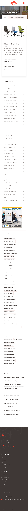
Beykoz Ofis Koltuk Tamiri (9, 112)
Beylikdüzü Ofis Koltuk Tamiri (10, 115)
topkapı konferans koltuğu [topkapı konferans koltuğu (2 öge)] (9, 342)
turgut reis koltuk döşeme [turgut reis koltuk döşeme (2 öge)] (9, 354)
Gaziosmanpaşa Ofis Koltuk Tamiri (11, 141)
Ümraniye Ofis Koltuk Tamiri (10, 191)
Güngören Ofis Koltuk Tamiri (10, 144)
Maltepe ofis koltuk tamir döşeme (11, 406)
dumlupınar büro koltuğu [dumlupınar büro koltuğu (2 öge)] (9, 256)
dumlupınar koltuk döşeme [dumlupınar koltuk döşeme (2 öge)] (9, 259)
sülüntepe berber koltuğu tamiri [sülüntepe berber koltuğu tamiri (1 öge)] (10, 333)
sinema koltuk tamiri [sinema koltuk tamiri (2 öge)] (8, 330)
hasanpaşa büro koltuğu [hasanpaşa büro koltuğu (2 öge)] (8, 308)
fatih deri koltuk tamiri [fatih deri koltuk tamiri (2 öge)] (8, 287)
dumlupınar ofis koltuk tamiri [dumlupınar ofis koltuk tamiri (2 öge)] (9, 265)
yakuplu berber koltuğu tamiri (10, 59)
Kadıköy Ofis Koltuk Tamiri (9, 147)
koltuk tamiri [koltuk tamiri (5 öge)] (6, 327)
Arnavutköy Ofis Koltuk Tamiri (10, 86)
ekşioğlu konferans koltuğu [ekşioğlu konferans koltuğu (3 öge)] (9, 278)
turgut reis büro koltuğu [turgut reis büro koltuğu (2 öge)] (8, 351)
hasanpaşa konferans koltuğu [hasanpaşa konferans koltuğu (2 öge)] (10, 314)
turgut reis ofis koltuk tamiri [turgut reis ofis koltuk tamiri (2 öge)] (9, 360)
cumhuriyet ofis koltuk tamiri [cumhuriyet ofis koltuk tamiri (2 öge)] (9, 250)
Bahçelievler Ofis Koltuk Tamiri (10, 97)
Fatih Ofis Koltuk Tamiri (9, 138)
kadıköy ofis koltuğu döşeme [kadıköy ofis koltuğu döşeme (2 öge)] (9, 323)
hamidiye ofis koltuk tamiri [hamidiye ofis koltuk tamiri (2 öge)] (9, 302)
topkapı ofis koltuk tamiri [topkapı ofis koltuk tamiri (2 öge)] (9, 345)
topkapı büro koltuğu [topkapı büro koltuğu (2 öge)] (8, 339)
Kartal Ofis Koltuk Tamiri (9, 153)
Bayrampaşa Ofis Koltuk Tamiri (10, 106)
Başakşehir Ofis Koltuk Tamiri (10, 103)
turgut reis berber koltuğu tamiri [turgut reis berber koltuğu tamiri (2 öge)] (10, 348)
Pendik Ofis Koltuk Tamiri (9, 168)
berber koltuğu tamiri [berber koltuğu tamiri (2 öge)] (8, 247)
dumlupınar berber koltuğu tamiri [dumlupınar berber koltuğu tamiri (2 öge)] (10, 253)
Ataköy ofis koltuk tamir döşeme (11, 399)
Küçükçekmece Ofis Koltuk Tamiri (11, 162)
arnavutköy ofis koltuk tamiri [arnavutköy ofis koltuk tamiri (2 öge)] (9, 238)
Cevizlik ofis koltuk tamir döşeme (11, 392)
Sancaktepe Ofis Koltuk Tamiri (10, 171)
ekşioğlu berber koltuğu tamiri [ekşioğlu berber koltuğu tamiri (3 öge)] (10, 268)
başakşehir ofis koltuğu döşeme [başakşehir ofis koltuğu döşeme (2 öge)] (10, 244)
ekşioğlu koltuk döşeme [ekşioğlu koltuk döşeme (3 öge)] (8, 275)
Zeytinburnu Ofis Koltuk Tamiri (10, 200)
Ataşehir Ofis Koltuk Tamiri (9, 88)
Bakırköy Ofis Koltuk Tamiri (10, 100)
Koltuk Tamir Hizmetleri (9, 156)
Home (5, 17)
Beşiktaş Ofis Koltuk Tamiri (9, 109)
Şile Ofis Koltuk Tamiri (8, 177)
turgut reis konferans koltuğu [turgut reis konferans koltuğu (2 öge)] (9, 357)
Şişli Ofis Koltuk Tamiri (8, 180)
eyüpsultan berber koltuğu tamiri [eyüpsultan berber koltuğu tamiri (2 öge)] (10, 281)
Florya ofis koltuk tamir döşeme (10, 403)
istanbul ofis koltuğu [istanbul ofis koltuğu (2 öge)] (8, 320)
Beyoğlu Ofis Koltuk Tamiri (9, 118)
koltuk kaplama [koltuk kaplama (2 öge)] (20, 323)
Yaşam (5, 197)
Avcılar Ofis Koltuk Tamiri (9, 91)
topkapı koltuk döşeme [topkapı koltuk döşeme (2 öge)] (18, 339)
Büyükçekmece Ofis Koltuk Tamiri (11, 121)
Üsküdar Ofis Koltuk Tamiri (9, 194)
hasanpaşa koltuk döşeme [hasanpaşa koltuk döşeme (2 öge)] (9, 311)
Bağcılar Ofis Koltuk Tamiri (9, 94)
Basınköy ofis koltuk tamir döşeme (11, 395)
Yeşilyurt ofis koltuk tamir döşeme (11, 381)
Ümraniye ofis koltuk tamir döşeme (11, 414)
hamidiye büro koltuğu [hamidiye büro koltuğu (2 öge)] (8, 293)
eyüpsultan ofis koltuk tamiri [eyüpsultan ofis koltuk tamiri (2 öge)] (9, 284)
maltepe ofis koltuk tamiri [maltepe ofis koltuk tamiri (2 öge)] (16, 327)
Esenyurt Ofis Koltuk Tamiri (10, 133)
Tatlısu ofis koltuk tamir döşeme (11, 418)
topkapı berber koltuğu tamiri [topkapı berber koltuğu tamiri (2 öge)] (9, 336)
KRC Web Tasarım (17, 509)
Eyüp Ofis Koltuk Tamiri (9, 135)
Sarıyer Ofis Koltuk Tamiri (9, 174)
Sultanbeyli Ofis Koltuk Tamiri (10, 182)
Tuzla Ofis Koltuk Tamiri (9, 188)
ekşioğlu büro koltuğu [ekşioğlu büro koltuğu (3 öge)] (8, 271)
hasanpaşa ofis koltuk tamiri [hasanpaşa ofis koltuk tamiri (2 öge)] (9, 317)
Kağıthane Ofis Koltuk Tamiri (10, 150)
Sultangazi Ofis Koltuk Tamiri (10, 185)
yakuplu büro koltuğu (8, 61)
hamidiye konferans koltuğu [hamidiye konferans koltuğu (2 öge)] (9, 299)
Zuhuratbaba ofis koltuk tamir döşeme (12, 384)
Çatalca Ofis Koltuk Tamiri (9, 124)
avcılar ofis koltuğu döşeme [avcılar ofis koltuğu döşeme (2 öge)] (9, 241)
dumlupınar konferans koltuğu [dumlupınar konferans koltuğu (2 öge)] (10, 262)
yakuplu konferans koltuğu (9, 66)
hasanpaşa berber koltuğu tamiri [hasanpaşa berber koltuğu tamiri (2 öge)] (10, 305)
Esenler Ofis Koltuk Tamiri (9, 130)
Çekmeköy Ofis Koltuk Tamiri (10, 127)
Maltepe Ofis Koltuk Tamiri (9, 165)
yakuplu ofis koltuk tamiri (9, 69)
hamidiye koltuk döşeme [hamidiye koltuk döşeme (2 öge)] (9, 296)
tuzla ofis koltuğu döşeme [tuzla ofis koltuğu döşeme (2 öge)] (9, 363)
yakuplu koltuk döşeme (9, 64)
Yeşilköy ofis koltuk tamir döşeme (11, 388)
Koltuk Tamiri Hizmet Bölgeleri (10, 159)
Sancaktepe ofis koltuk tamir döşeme (12, 410)
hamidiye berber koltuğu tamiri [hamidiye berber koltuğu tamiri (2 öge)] (10, 290)
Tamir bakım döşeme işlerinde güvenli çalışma (14, 377)
